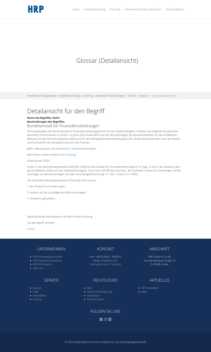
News (144, 291)
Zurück (31, 228)
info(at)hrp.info (109, 260)
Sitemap (37, 299)
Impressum (93, 295)
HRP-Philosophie (42, 264)
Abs (145, 166)
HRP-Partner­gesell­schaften (48, 256)
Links (36, 291)
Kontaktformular (99, 264)
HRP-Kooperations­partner (47, 260)
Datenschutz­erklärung (99, 291)
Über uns (38, 268)
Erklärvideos (40, 295)
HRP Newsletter (150, 288)
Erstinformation (96, 299)
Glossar (37, 288)
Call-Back (116, 264)
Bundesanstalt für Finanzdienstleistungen (74, 148)
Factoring (71, 154)
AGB (89, 288)
